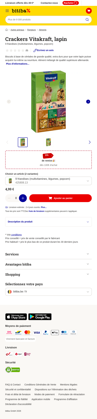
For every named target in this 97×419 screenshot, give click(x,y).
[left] (9, 102)
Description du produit (48, 221)
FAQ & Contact (12, 384)
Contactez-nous (49, 3)
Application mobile (41, 399)
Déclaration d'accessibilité (18, 404)
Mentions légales (68, 384)
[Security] (12, 370)
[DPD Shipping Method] (18, 354)
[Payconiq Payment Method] (9, 333)
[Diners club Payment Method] (73, 333)
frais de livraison (36, 211)
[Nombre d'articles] (16, 198)
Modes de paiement (45, 394)
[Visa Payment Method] (37, 333)
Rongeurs (31, 30)
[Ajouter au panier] (60, 198)
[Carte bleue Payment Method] (64, 333)
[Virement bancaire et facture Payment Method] (20, 339)
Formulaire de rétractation (72, 394)
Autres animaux (17, 30)
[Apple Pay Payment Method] (55, 333)
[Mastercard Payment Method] (27, 333)
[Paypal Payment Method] (46, 333)
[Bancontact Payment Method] (18, 333)
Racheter (71, 3)
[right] (88, 102)
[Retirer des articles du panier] (9, 198)
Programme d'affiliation (65, 399)
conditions (16, 234)
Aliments (42, 30)
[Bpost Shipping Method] (9, 354)
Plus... (44, 207)
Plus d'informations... (17, 63)
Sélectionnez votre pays (24, 284)
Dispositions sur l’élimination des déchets (55, 389)
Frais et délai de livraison (18, 394)
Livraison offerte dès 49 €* (19, 3)
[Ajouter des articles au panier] (23, 198)
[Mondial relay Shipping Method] (27, 354)
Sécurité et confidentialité (18, 389)
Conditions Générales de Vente (40, 384)
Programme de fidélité (16, 399)
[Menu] (7, 11)
